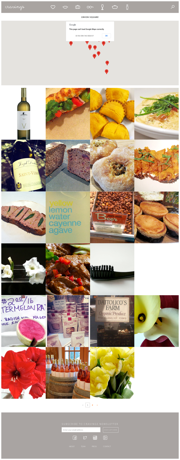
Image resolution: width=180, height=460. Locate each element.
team (83, 446)
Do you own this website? (85, 36)
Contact (107, 446)
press (94, 446)
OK (106, 36)
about (72, 446)
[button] (95, 47)
